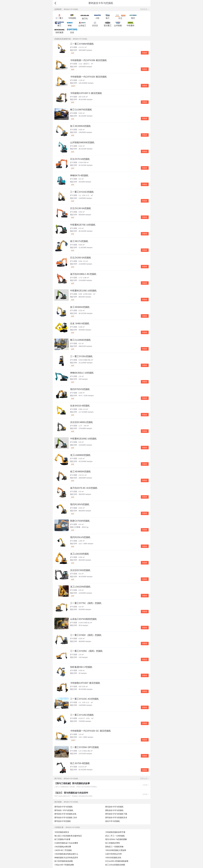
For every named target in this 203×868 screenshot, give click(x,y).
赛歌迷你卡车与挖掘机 (114, 810)
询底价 (144, 53)
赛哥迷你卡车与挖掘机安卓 (116, 817)
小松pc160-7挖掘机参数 (64, 865)
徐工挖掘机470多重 (62, 839)
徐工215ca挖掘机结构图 (115, 865)
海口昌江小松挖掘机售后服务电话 (68, 836)
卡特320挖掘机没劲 (113, 858)
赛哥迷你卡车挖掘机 (62, 821)
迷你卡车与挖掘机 (112, 821)
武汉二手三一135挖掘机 (115, 836)
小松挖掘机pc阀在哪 (62, 847)
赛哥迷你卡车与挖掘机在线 (65, 814)
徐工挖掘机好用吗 (112, 843)
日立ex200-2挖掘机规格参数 (116, 861)
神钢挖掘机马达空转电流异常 (66, 858)
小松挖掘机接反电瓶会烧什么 (66, 854)
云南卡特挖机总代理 (113, 854)
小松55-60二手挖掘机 (63, 850)
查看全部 (143, 778)
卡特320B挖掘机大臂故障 (115, 850)
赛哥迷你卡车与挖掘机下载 (116, 814)
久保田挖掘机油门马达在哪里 (66, 843)
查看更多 (143, 9)
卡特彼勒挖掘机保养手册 (115, 832)
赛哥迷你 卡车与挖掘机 (63, 810)
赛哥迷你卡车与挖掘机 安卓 (65, 817)
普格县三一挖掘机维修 (114, 847)
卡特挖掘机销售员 (61, 832)
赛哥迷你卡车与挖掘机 (63, 807)
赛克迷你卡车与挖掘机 (114, 807)
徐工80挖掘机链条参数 (63, 861)
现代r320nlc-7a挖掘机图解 (116, 839)
